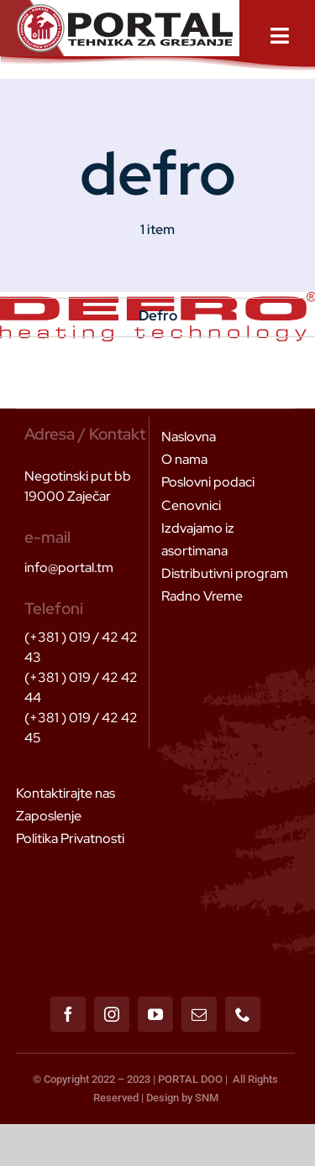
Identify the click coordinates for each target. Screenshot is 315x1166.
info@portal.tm (68, 567)
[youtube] (155, 1014)
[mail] (199, 1014)
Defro (158, 315)
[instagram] (111, 1014)
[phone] (242, 1014)
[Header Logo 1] (125, 10)
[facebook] (68, 1014)
